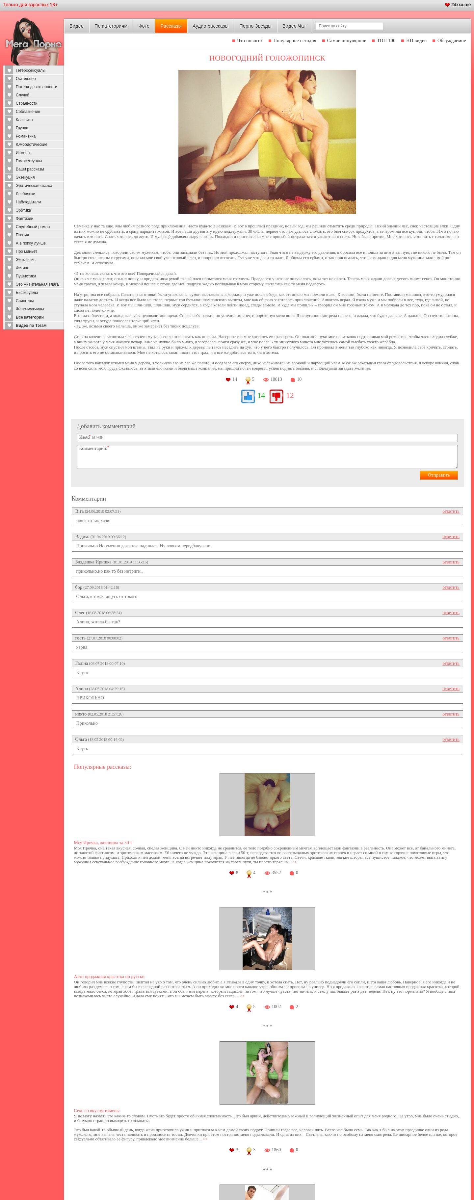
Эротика (23, 210)
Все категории (30, 317)
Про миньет (26, 251)
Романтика (26, 136)
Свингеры (25, 301)
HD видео (416, 40)
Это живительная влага (37, 284)
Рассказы (171, 26)
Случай (22, 95)
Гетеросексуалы (30, 70)
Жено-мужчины (30, 309)
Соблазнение (28, 111)
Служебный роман (33, 226)
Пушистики (26, 276)
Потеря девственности (36, 87)
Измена (23, 152)
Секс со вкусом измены (97, 1110)
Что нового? (250, 40)
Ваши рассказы (30, 169)
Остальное (26, 78)
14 (261, 395)
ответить (451, 511)
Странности (27, 103)
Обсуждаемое (451, 40)
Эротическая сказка (34, 185)
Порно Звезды (256, 26)
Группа (22, 128)
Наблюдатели (28, 202)
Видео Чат (294, 26)
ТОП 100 (386, 40)
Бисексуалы (27, 292)
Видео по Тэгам (31, 325)
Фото (144, 26)
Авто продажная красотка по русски (109, 976)
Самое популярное (346, 40)
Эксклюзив (26, 259)
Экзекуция (25, 177)
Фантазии (24, 218)
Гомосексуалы (29, 161)
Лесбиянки (25, 194)
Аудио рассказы (210, 26)
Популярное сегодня (295, 40)
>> (294, 861)
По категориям (110, 26)
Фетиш (22, 268)
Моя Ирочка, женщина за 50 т (103, 842)
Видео (76, 26)
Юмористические (31, 144)
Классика (24, 119)
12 (290, 395)
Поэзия (22, 235)
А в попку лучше (31, 243)
